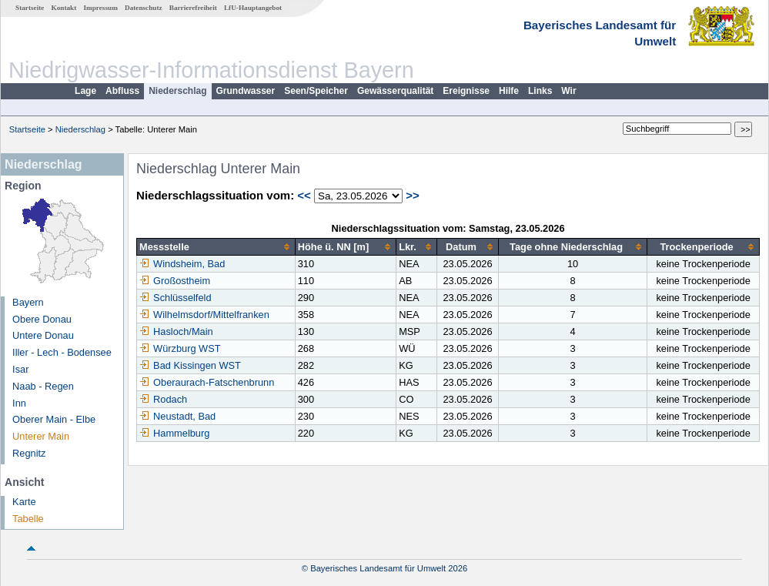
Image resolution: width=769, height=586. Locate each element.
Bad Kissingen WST (190, 365)
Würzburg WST (179, 348)
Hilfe (509, 90)
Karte (24, 501)
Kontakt (64, 8)
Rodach (163, 399)
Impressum (101, 8)
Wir (568, 90)
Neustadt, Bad (177, 416)
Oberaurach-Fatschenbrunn (206, 382)
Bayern (28, 302)
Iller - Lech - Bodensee (62, 352)
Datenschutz (143, 8)
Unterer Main (40, 436)
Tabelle (28, 518)
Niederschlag (177, 90)
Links (540, 90)
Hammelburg (174, 433)
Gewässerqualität (395, 90)
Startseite (29, 8)
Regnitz (28, 453)
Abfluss (122, 90)
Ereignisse (466, 90)
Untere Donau (43, 335)
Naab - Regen (43, 386)
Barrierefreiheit (193, 8)
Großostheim (174, 280)
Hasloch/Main (176, 331)
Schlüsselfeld (175, 297)
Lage (85, 90)
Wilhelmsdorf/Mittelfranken (204, 314)
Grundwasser (246, 90)
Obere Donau (42, 319)
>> (413, 195)
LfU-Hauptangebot (253, 8)
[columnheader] (216, 247)
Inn (19, 403)
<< (304, 195)
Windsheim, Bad (182, 264)
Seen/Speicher (316, 90)
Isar (20, 369)
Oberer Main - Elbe (53, 419)
